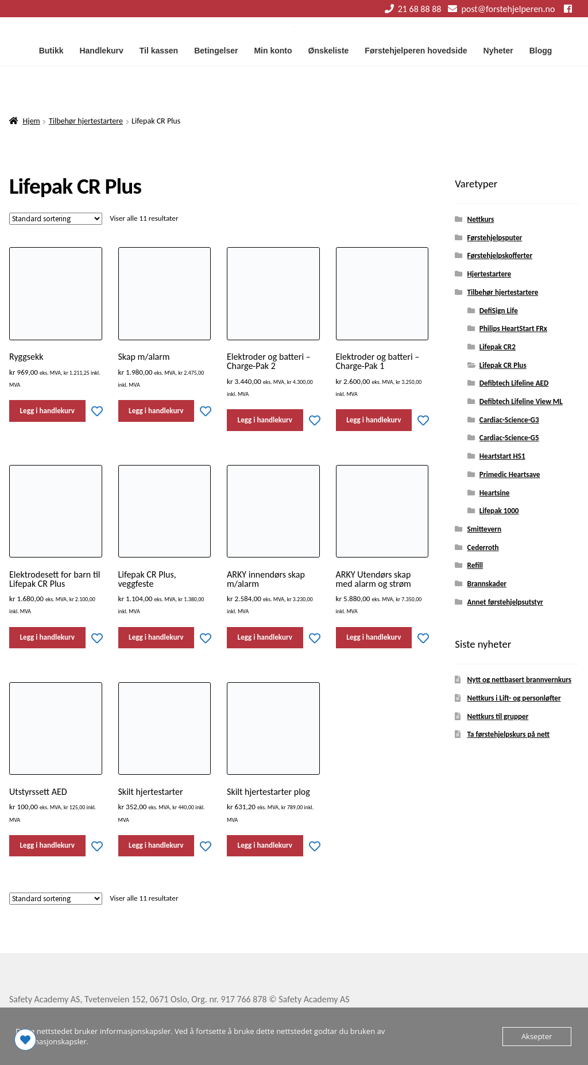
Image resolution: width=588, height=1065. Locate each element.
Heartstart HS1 (502, 456)
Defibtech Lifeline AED (513, 383)
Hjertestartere (489, 274)
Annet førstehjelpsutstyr (505, 602)
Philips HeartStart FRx (513, 328)
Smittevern (484, 529)
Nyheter (498, 50)
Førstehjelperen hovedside (416, 50)
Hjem (31, 121)
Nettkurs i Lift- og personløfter (514, 698)
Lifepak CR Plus (503, 365)
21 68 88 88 (411, 8)
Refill (475, 565)
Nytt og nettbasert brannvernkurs (519, 680)
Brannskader (486, 584)
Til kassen (159, 50)
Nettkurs (480, 219)
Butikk (51, 50)
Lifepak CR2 (497, 347)
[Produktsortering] (55, 219)
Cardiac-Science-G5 (509, 438)
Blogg (540, 50)
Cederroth (483, 547)
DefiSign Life (498, 311)
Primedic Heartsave (509, 474)
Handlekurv (101, 50)
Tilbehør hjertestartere (86, 121)
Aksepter (536, 1036)
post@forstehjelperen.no (499, 8)
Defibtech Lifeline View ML (521, 401)
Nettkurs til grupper (498, 716)
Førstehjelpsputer (495, 238)
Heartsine (494, 493)
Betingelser (216, 50)
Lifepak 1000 (499, 511)
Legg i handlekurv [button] (47, 411)
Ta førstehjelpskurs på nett (508, 734)
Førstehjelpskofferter (499, 255)
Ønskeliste (328, 50)
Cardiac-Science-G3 (509, 420)
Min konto (273, 50)
